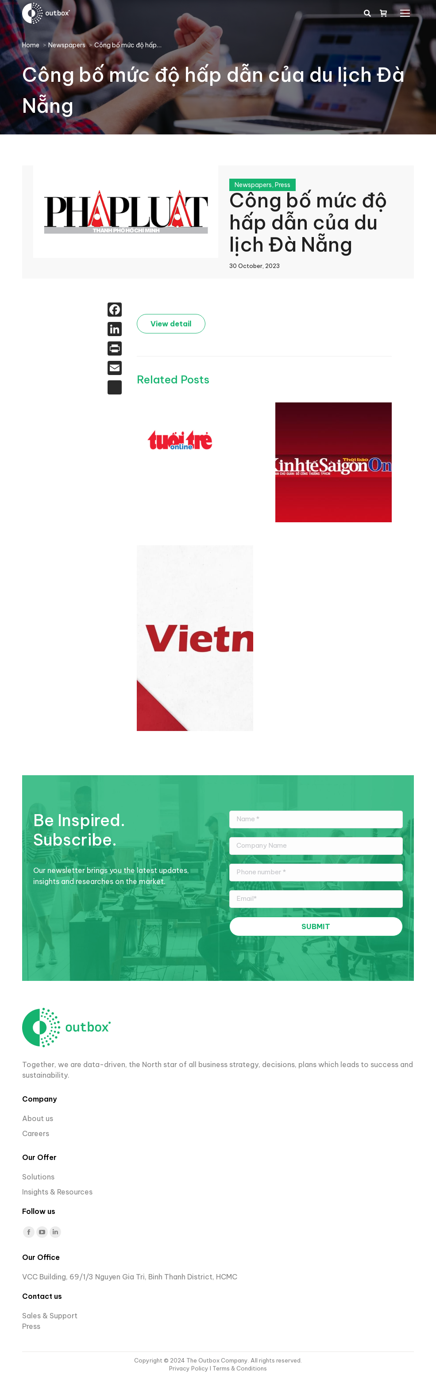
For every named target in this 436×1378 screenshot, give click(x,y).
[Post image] (181, 439)
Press (282, 185)
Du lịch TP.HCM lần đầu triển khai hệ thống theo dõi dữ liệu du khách (248, 456)
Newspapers (253, 185)
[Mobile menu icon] (405, 13)
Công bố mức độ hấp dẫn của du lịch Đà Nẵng (308, 222)
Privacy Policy (189, 1368)
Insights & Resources (57, 1191)
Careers (36, 1133)
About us (37, 1118)
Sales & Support (49, 1315)
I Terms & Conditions (238, 1368)
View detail (171, 323)
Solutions (38, 1176)
